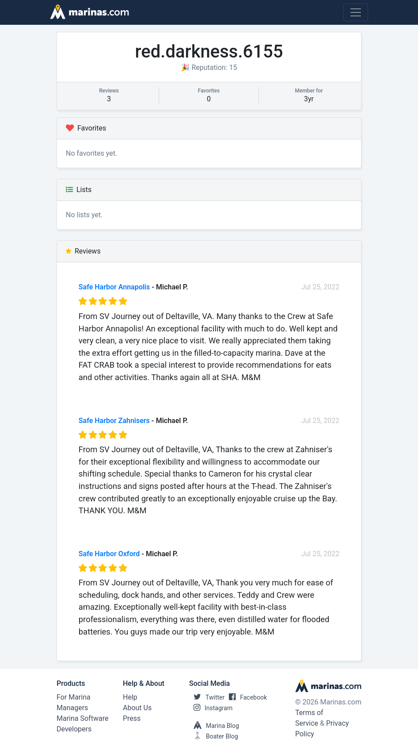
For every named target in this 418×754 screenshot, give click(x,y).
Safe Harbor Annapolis (114, 287)
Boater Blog (213, 736)
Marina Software (82, 718)
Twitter (206, 697)
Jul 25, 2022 (320, 287)
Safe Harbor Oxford (109, 554)
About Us (137, 708)
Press (132, 718)
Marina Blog (214, 725)
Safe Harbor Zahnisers (114, 420)
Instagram (210, 708)
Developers (74, 729)
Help (130, 697)
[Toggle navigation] (355, 12)
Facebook (245, 697)
